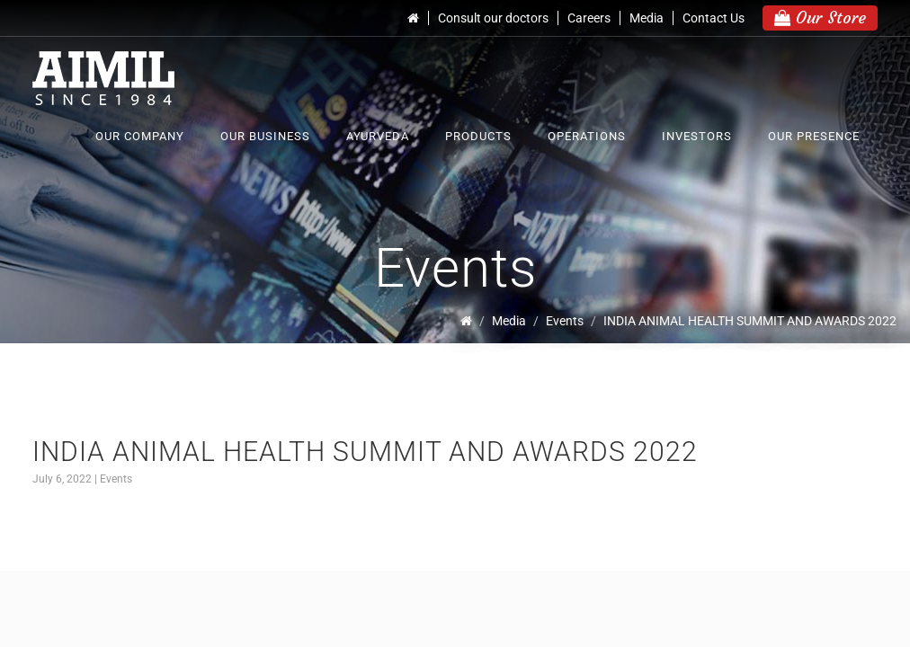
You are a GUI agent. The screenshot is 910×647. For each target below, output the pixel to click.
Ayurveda (377, 136)
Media (646, 18)
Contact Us (713, 18)
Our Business (265, 136)
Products (478, 136)
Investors (697, 136)
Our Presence (814, 136)
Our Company (139, 136)
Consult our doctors (493, 18)
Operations (587, 136)
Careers (589, 18)
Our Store (820, 17)
